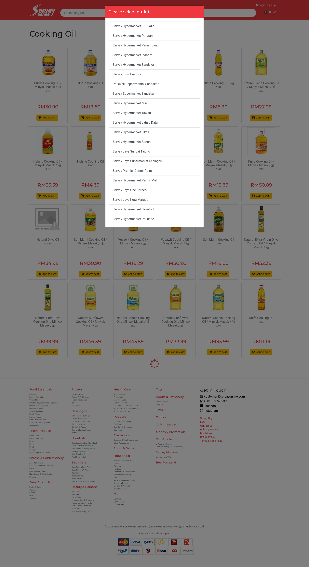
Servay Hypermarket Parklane (133, 219)
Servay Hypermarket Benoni (132, 142)
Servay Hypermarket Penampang (136, 45)
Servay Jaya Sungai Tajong (131, 151)
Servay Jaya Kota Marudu (130, 200)
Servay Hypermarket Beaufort (133, 209)
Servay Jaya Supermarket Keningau (137, 161)
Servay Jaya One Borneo (130, 190)
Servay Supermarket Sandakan (134, 93)
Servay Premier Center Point (132, 171)
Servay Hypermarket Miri (130, 103)
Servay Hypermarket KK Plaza (133, 26)
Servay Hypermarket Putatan (133, 36)
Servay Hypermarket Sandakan (134, 65)
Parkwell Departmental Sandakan (136, 84)
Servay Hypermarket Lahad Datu (135, 122)
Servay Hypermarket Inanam (132, 55)
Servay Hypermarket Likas (131, 132)
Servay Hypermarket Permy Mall (135, 180)
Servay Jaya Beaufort (127, 74)
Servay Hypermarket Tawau (132, 113)
